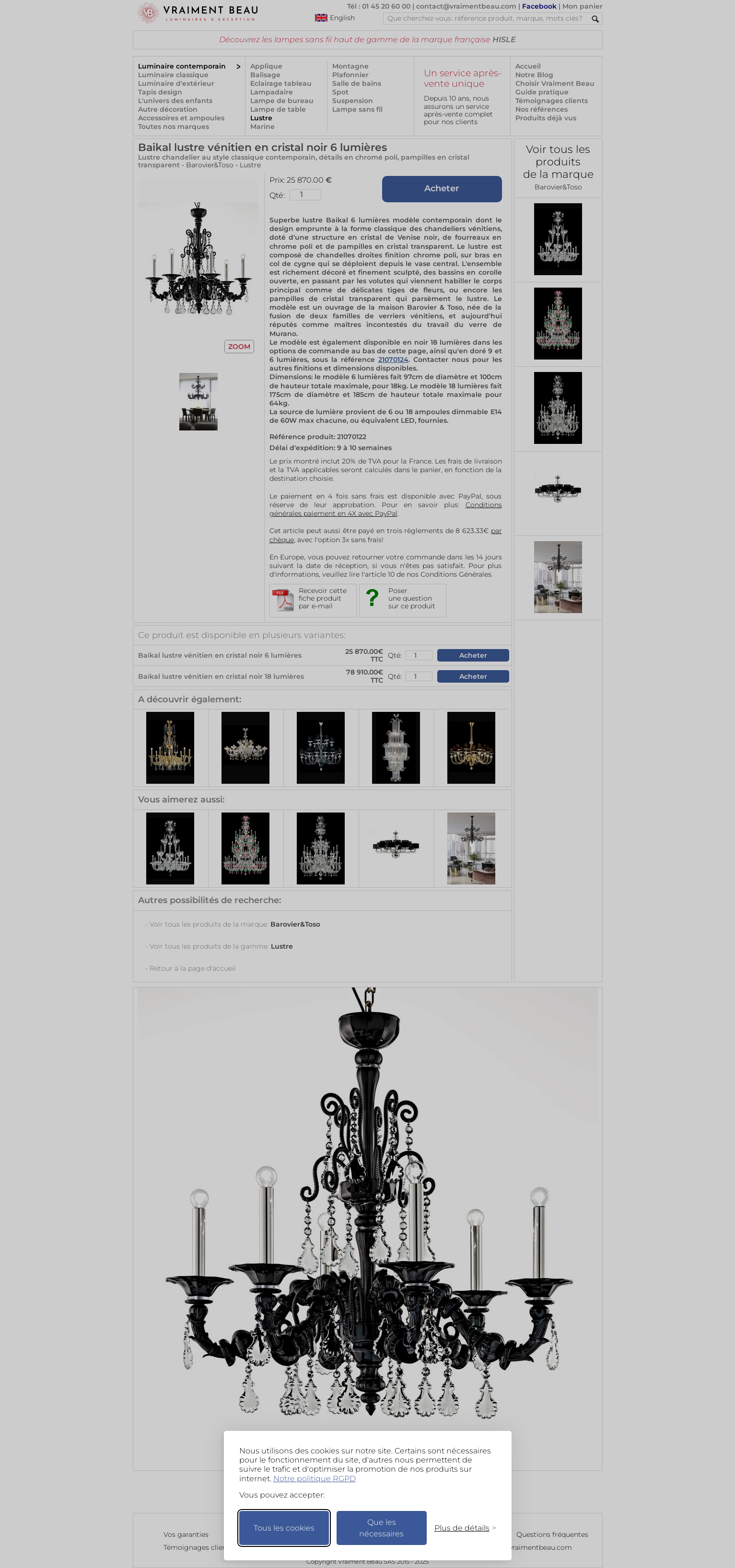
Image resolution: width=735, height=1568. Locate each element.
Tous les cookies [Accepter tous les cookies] (284, 1528)
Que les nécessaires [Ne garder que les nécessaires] (381, 1528)
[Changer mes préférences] (460, 1528)
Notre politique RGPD (314, 1478)
